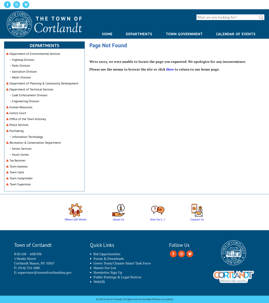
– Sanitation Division (23, 71)
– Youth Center (19, 155)
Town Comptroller (21, 178)
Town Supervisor (20, 184)
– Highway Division (21, 60)
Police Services (18, 125)
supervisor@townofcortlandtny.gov (45, 272)
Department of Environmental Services (34, 54)
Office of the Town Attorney (27, 119)
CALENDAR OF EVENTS (236, 34)
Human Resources (20, 107)
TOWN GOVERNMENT (184, 34)
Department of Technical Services (31, 89)
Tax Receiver (17, 160)
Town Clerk (16, 172)
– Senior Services (20, 149)
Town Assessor (18, 166)
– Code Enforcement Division (28, 95)
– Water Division (20, 77)
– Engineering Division (24, 101)
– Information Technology (26, 137)
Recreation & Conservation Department (35, 143)
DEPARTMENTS (139, 34)
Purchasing (16, 131)
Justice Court (17, 113)
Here (170, 69)
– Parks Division (19, 65)
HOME (107, 34)
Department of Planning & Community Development (43, 83)
